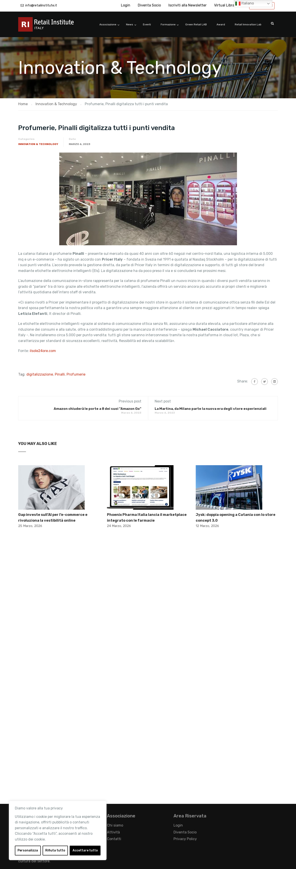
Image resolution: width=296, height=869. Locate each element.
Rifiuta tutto (55, 850)
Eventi (147, 24)
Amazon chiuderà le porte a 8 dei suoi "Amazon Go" (97, 409)
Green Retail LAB (196, 24)
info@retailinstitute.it (41, 5)
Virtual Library (226, 5)
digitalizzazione (39, 374)
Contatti (114, 839)
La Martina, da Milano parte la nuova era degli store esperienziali (210, 409)
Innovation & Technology (38, 144)
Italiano (244, 3)
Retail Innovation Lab (248, 24)
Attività (113, 832)
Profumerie (76, 374)
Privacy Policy (185, 839)
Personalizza (28, 850)
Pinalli (60, 374)
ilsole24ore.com (43, 351)
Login (125, 5)
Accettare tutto (85, 850)
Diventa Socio (149, 5)
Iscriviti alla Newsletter (187, 5)
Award (221, 24)
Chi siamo (115, 825)
